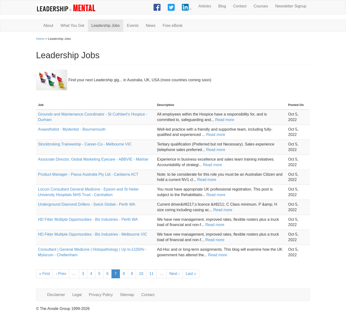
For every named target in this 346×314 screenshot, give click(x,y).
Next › (174, 274)
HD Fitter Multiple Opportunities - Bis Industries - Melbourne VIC (92, 234)
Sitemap (127, 295)
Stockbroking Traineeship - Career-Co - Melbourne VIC (85, 144)
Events (133, 25)
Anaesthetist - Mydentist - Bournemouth (71, 129)
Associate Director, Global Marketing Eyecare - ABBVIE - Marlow (93, 159)
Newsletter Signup (290, 6)
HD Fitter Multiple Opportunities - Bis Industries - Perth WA (88, 219)
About (48, 25)
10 (141, 274)
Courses (261, 6)
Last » (191, 274)
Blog (222, 6)
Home (40, 39)
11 (151, 274)
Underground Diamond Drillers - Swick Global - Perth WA (86, 204)
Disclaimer (56, 295)
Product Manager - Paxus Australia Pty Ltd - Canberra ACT (88, 174)
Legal (77, 295)
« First (44, 274)
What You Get (72, 25)
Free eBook (173, 25)
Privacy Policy (101, 295)
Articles (204, 6)
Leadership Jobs (106, 25)
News (150, 25)
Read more (224, 120)
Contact (239, 6)
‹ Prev (61, 274)
